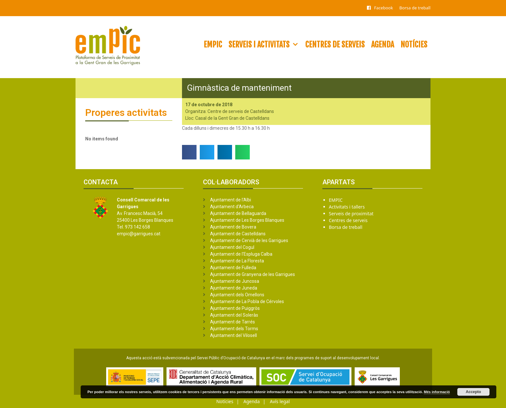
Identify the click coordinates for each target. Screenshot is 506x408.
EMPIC (213, 44)
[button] (189, 152)
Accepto (473, 392)
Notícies (413, 44)
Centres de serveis (335, 44)
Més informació (437, 392)
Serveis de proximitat (351, 213)
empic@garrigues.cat (138, 233)
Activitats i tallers (347, 207)
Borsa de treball (415, 8)
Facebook (383, 8)
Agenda (382, 44)
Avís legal (280, 401)
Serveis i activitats (265, 44)
